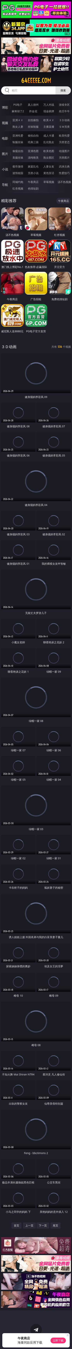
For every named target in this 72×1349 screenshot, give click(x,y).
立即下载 (58, 1340)
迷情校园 (17, 173)
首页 (16, 1225)
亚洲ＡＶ (17, 120)
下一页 (43, 1225)
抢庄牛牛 (64, 111)
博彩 (5, 107)
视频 (5, 123)
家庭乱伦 (33, 166)
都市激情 (17, 166)
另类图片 (64, 157)
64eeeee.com (36, 80)
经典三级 (33, 142)
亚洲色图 (33, 151)
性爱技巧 (64, 173)
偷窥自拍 (17, 151)
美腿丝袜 (17, 157)
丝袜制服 (33, 126)
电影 (5, 138)
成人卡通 (48, 135)
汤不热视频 (64, 182)
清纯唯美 (33, 157)
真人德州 (33, 104)
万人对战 (48, 104)
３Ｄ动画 (64, 120)
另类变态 (64, 142)
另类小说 (33, 173)
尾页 (55, 1225)
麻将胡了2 (18, 111)
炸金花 (33, 111)
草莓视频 (48, 182)
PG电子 (17, 104)
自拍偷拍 (33, 120)
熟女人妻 (17, 126)
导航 (5, 185)
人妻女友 (48, 166)
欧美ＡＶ (48, 120)
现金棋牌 (48, 111)
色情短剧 (33, 188)
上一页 (29, 1225)
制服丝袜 (17, 142)
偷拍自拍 (33, 135)
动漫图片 (64, 151)
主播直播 (48, 126)
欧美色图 (48, 151)
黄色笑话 (48, 173)
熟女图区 (48, 157)
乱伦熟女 (48, 142)
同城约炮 (17, 182)
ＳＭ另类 (64, 126)
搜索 (63, 90)
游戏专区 (64, 104)
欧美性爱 (64, 135)
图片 (5, 154)
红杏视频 (17, 188)
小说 (5, 169)
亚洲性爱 (17, 135)
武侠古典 (64, 166)
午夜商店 (33, 182)
